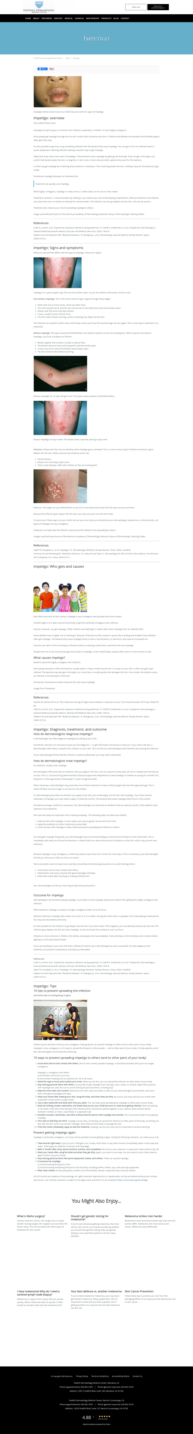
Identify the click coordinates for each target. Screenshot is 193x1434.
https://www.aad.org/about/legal (133, 1180)
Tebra (108, 1424)
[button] (158, 7)
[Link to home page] (45, 7)
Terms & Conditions (100, 1376)
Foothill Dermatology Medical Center (48, 58)
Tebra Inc (69, 1376)
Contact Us (137, 1376)
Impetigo (76, 58)
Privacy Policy (82, 1376)
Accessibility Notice (120, 1376)
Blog (67, 58)
